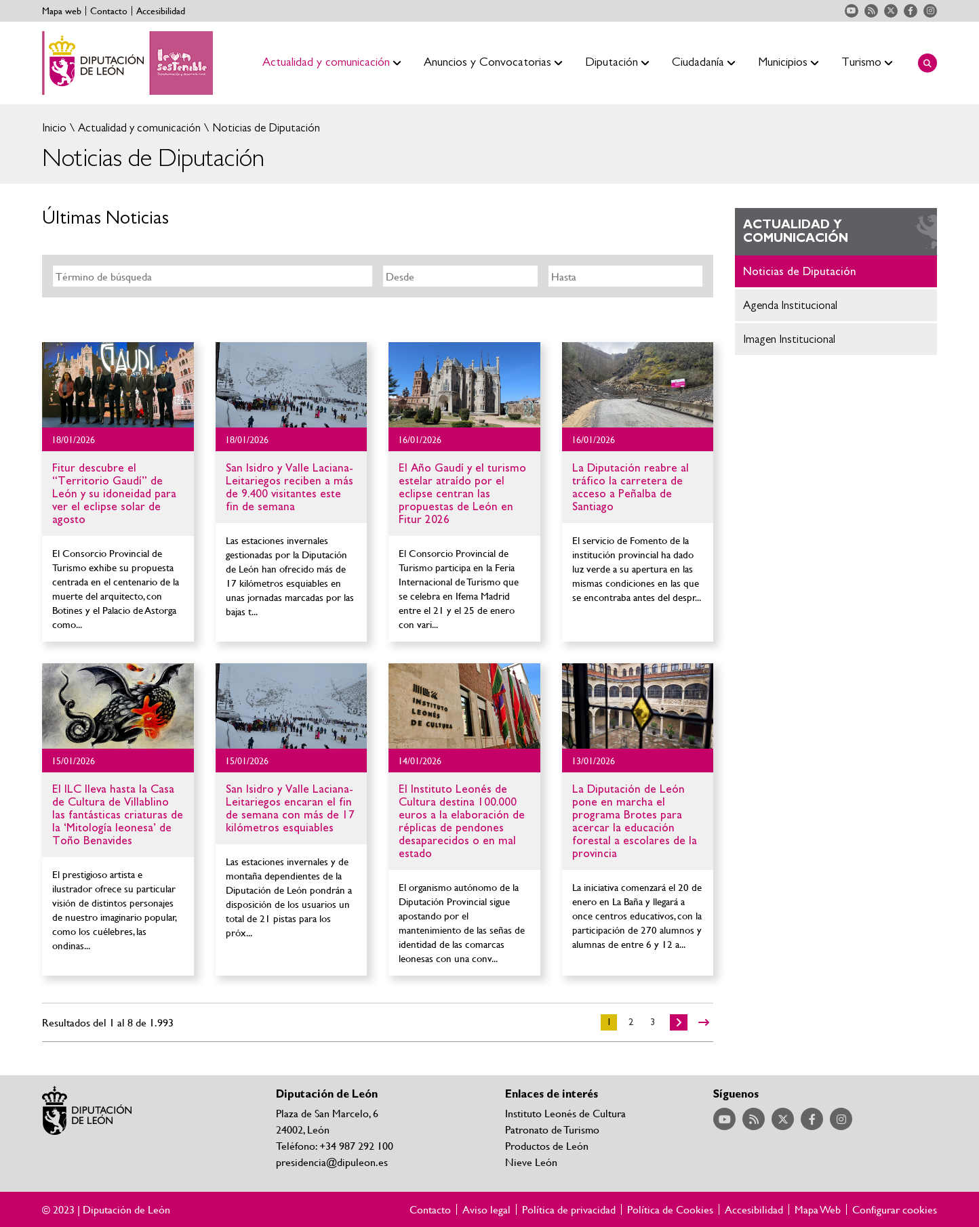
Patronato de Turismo (552, 1129)
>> (703, 1022)
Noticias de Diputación (264, 127)
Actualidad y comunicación (138, 127)
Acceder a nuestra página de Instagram (930, 11)
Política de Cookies (670, 1209)
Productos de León (546, 1145)
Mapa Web (818, 1209)
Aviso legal (486, 1209)
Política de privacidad (569, 1209)
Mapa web (61, 11)
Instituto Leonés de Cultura (565, 1113)
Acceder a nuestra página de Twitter (891, 11)
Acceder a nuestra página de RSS (871, 11)
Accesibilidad (160, 11)
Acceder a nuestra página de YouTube (851, 11)
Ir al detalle (118, 385)
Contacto (108, 11)
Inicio (54, 127)
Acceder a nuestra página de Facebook (910, 11)
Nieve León (531, 1161)
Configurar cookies (894, 1209)
